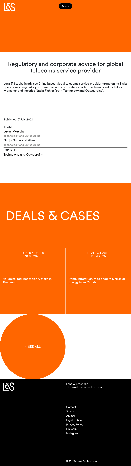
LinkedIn (71, 429)
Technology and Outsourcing (23, 154)
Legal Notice (74, 420)
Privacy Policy (74, 424)
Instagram (72, 433)
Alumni (70, 415)
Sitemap (71, 411)
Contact (71, 407)
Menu (65, 6)
